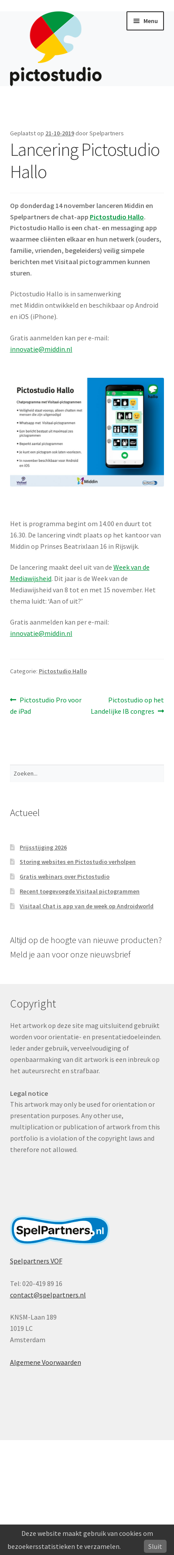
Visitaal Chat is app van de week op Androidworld (87, 906)
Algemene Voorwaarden (45, 1362)
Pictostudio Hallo (63, 671)
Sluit (155, 1546)
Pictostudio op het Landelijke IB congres (127, 705)
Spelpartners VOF (36, 1260)
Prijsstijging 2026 (43, 847)
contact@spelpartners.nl (48, 1294)
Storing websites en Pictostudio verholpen (78, 862)
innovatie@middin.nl (41, 349)
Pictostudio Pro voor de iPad (46, 705)
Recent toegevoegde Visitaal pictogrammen (80, 891)
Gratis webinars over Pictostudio (64, 876)
